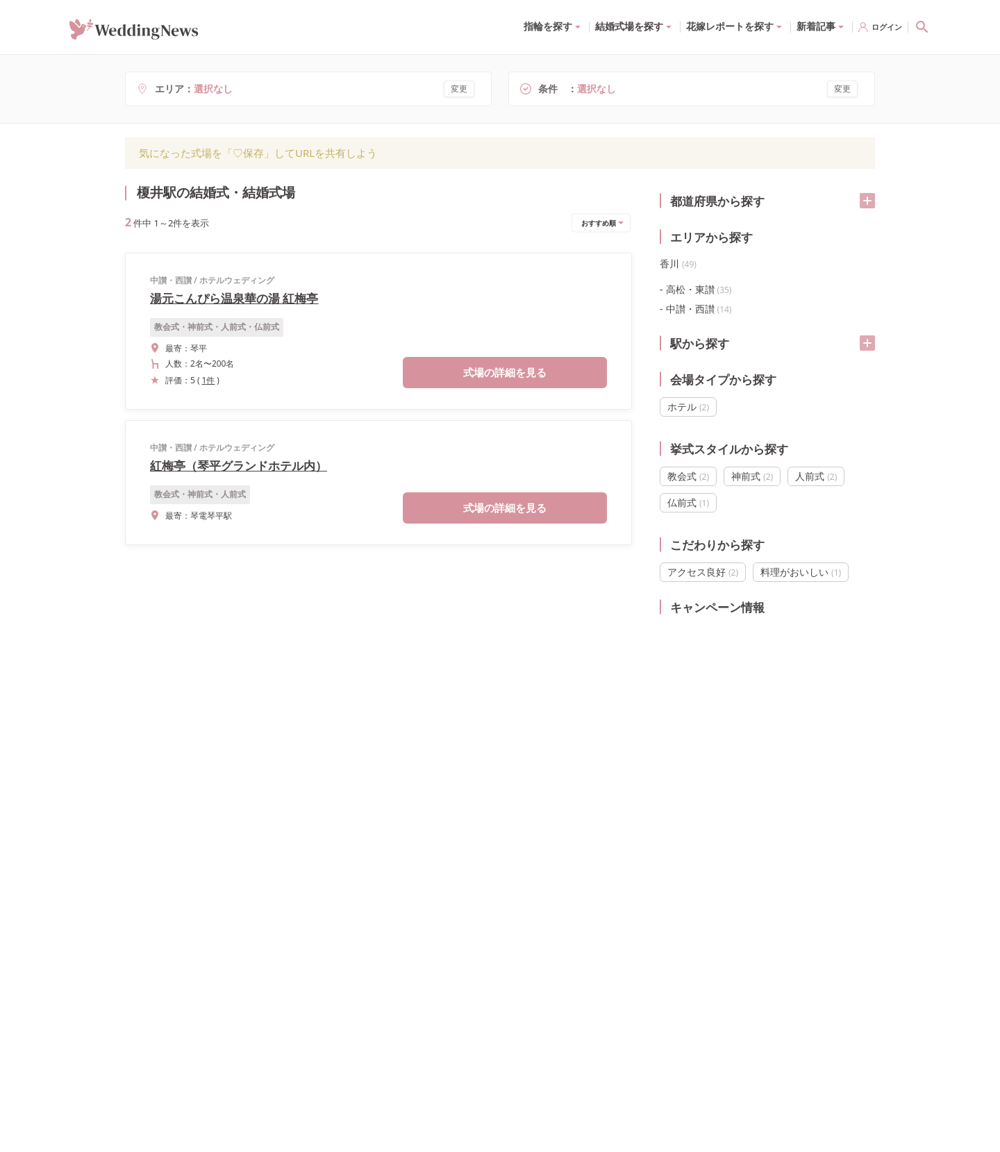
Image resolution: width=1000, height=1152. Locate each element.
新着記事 (816, 26)
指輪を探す (548, 26)
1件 (208, 380)
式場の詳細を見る (505, 372)
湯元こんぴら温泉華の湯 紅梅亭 (234, 298)
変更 (459, 88)
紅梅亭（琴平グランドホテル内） (238, 466)
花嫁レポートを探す (730, 26)
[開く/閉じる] (867, 200)
